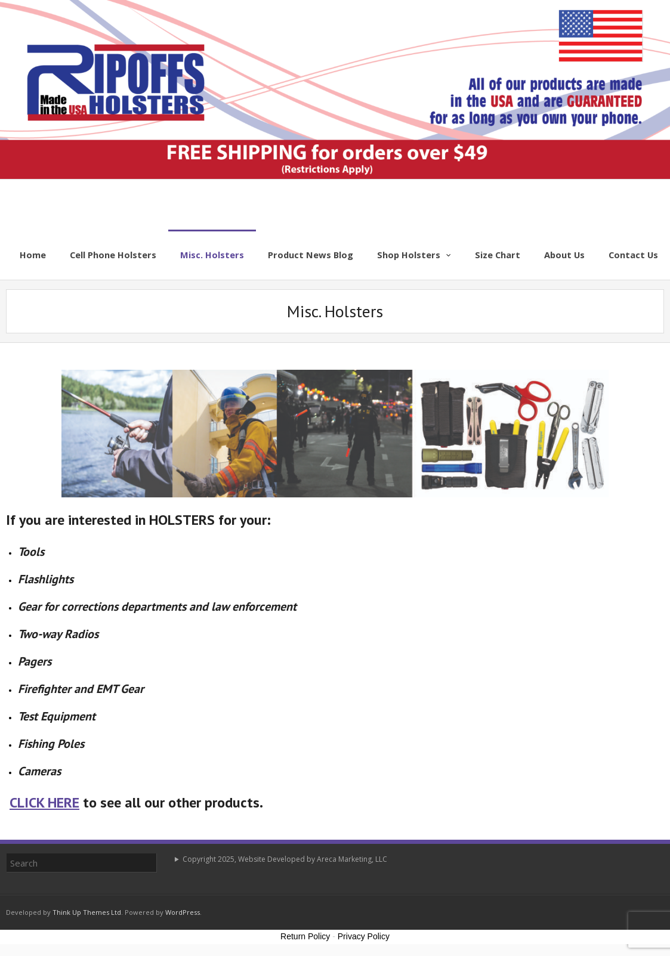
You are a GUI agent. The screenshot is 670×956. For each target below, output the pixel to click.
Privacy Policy (364, 936)
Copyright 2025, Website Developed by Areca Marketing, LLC (285, 859)
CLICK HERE (44, 802)
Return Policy (305, 936)
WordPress (182, 912)
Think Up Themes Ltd (87, 912)
